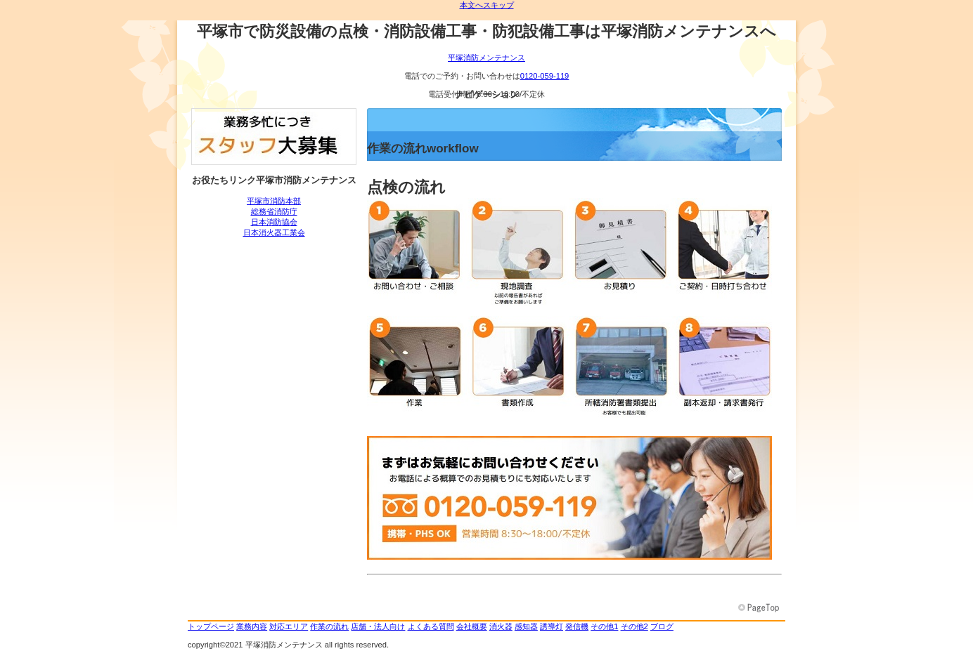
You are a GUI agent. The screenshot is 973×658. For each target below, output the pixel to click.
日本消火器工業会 (274, 232)
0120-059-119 (544, 76)
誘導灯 (551, 626)
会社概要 (471, 626)
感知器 (526, 626)
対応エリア (288, 626)
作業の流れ (329, 626)
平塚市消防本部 (274, 201)
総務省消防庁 (274, 211)
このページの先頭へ (760, 608)
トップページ (211, 626)
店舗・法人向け (378, 626)
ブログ (662, 626)
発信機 (576, 626)
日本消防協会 (274, 222)
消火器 (501, 626)
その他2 (634, 626)
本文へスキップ (487, 5)
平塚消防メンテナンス (486, 57)
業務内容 (251, 626)
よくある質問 (431, 626)
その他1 (604, 626)
